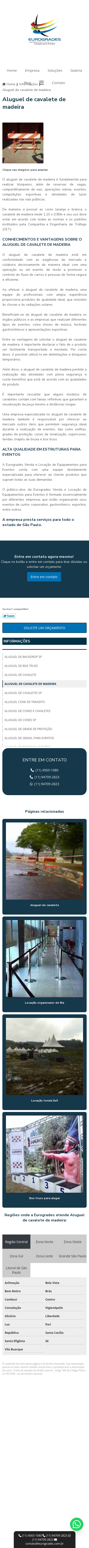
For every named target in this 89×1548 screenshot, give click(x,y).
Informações (17, 641)
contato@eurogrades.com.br (44, 1542)
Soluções (55, 70)
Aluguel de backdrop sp (23, 657)
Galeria (76, 70)
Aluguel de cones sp (20, 720)
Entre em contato (44, 577)
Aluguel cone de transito (25, 702)
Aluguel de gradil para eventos (29, 738)
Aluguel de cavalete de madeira (30, 684)
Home (12, 70)
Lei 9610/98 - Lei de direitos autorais (22, 1373)
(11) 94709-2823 (55, 1536)
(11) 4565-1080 (30, 1536)
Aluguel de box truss (21, 666)
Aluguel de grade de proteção (28, 729)
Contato (58, 82)
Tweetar (8, 615)
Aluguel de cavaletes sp (23, 693)
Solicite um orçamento (44, 628)
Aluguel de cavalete (20, 675)
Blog (27, 82)
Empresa (32, 70)
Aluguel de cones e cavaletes (27, 711)
